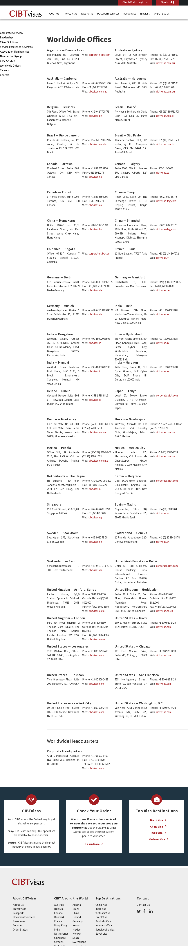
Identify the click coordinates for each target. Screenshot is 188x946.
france (58, 913)
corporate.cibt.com (99, 47)
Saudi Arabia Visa (105, 921)
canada (58, 905)
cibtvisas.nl (94, 481)
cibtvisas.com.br (165, 108)
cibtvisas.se (95, 534)
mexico (77, 921)
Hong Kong (60, 917)
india (57, 921)
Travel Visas (70, 13)
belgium (59, 901)
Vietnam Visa (157, 831)
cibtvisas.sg (95, 509)
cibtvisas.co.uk (96, 603)
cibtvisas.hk (95, 221)
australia (59, 897)
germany (78, 913)
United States (81, 938)
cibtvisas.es (162, 505)
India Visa (157, 825)
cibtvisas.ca (95, 168)
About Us (54, 13)
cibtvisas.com (163, 619)
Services (145, 13)
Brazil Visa (156, 812)
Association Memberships (14, 43)
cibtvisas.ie (94, 392)
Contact (4, 67)
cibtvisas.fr (162, 250)
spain (76, 930)
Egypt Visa (101, 925)
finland (77, 909)
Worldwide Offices (10, 57)
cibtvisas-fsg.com (166, 193)
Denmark (59, 909)
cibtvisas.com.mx (98, 424)
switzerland (79, 934)
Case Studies (7, 53)
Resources (130, 13)
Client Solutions (9, 34)
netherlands (61, 925)
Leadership (6, 29)
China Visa (156, 818)
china (76, 905)
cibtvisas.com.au (165, 55)
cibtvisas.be (95, 108)
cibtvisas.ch (162, 534)
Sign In (165, 2)
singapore (60, 930)
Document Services (108, 13)
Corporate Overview (11, 25)
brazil (76, 901)
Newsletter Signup (11, 48)
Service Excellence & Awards (16, 39)
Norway (77, 925)
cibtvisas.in (162, 306)
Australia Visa (103, 913)
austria (77, 897)
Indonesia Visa (103, 917)
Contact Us (143, 897)
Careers (4, 62)
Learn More (92, 836)
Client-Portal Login (133, 2)
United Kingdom (63, 938)
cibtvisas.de (95, 282)
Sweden (59, 934)
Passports (87, 13)
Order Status (161, 13)
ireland (76, 917)
